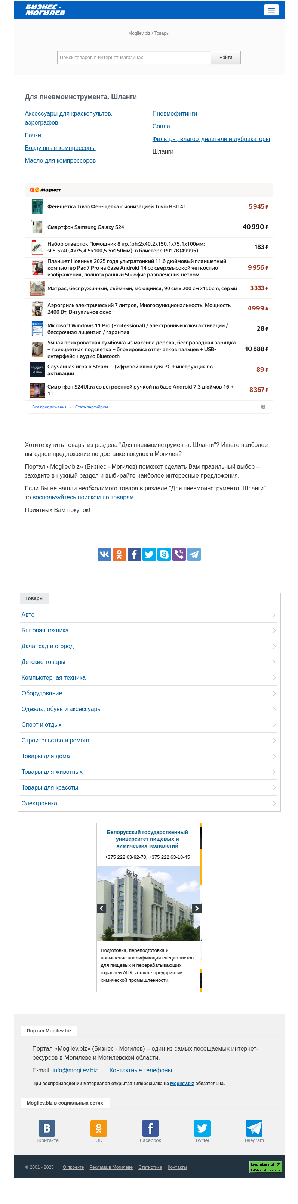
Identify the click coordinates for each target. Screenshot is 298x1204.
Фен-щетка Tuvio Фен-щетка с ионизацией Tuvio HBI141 (116, 209)
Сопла (161, 126)
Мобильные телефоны (118, 432)
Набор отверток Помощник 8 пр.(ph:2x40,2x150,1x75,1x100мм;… (128, 254)
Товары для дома (46, 782)
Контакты (177, 1193)
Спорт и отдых (42, 750)
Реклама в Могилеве (111, 1193)
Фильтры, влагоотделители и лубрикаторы (211, 139)
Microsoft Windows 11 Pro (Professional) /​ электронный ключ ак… (127, 343)
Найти (225, 57)
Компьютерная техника (54, 703)
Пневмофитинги (175, 113)
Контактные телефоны (141, 1096)
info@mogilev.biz (75, 1096)
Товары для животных (52, 797)
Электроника (40, 829)
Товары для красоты (50, 813)
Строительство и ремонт (56, 766)
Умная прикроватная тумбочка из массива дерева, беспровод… (128, 366)
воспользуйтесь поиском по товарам (83, 523)
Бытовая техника (45, 656)
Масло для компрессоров (60, 160)
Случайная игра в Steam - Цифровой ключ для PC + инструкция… (128, 388)
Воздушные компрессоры (60, 148)
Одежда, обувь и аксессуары (62, 735)
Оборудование (42, 719)
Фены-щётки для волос (58, 432)
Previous (102, 935)
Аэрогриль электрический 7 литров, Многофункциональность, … (128, 321)
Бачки (33, 135)
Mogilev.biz (139, 33)
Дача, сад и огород (48, 672)
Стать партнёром (171, 432)
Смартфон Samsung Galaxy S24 (85, 231)
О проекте (73, 1193)
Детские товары (43, 687)
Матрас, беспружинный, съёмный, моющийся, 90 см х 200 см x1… (128, 298)
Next (196, 935)
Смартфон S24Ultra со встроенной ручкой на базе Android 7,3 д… (128, 411)
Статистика (150, 1193)
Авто (28, 640)
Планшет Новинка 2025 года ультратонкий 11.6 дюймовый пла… (127, 276)
